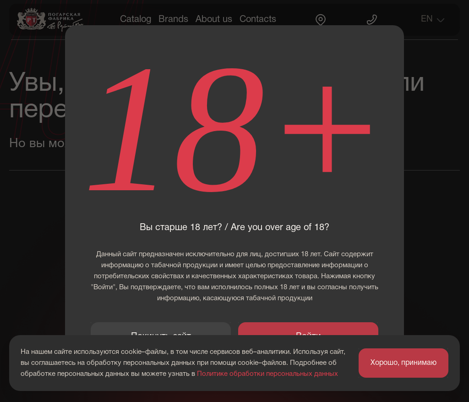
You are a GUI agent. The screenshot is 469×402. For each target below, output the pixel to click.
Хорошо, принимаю (403, 363)
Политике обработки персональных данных (267, 374)
